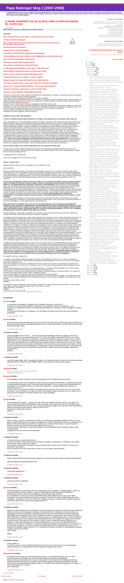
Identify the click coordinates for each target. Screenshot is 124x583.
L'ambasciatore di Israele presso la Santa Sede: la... (104, 238)
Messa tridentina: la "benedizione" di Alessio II (102, 144)
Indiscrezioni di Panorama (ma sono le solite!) (102, 182)
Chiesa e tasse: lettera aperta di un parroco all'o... (104, 109)
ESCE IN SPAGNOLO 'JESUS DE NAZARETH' (103, 129)
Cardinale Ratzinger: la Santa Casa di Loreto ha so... (104, 202)
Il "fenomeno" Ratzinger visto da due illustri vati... (103, 207)
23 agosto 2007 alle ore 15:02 (15, 433)
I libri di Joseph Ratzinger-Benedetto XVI (111, 44)
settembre (93, 73)
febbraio (92, 274)
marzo (92, 272)
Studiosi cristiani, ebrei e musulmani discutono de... (104, 230)
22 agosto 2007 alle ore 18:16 (15, 316)
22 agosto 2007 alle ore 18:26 (15, 354)
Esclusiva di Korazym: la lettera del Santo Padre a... (104, 85)
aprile (91, 270)
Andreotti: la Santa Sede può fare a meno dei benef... (105, 239)
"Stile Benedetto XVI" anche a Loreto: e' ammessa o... (105, 200)
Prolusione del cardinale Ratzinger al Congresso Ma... (105, 223)
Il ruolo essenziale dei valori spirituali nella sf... (103, 185)
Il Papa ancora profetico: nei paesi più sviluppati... (103, 162)
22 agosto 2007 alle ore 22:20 (15, 373)
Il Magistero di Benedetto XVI (113, 26)
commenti (17, 291)
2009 (89, 62)
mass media (26, 291)
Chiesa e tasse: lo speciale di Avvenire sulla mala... (104, 107)
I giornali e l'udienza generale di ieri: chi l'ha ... (102, 241)
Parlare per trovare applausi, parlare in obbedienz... (104, 227)
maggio (92, 268)
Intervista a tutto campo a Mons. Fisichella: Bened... (104, 203)
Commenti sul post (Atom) (16, 580)
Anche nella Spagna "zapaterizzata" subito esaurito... (105, 105)
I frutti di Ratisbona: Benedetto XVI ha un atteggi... (104, 219)
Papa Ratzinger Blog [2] (116, 34)
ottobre (92, 71)
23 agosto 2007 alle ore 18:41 (15, 484)
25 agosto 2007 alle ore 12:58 (15, 550)
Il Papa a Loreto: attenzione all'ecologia (100, 191)
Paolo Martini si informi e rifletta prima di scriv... (103, 248)
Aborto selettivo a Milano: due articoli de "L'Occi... (103, 165)
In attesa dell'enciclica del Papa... (99, 245)
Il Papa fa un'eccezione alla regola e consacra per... (104, 111)
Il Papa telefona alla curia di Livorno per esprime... (104, 228)
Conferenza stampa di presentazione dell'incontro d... (105, 80)
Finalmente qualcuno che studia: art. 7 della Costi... (104, 151)
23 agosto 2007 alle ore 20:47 (15, 504)
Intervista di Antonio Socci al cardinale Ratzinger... (104, 247)
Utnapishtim (9, 553)
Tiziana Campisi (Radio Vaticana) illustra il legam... (104, 160)
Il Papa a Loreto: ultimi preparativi (99, 189)
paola (7, 319)
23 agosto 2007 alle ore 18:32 (15, 474)
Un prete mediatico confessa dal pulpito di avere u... (104, 194)
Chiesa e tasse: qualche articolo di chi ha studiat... (104, 138)
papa (31, 291)
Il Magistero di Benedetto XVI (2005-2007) (110, 28)
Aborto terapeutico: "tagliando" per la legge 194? (103, 113)
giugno (92, 267)
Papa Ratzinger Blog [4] (116, 31)
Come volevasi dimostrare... (97, 124)
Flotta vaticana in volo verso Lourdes (100, 169)
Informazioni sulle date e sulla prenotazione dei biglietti (106, 54)
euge (7, 399)
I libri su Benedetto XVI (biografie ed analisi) (110, 45)
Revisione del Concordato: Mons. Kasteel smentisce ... (105, 176)
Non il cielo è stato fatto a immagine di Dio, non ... (103, 133)
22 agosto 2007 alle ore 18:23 (15, 329)
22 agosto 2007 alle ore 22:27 (15, 396)
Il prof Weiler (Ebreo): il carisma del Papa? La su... (104, 234)
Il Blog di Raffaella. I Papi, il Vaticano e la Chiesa (108, 22)
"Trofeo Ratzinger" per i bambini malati (100, 243)
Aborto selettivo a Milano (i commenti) (100, 171)
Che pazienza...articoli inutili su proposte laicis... (103, 263)
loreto (21, 291)
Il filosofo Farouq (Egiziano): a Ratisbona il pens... (104, 209)
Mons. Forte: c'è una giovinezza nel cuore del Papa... (105, 78)
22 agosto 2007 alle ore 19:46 (15, 365)
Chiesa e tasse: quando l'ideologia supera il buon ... (104, 122)
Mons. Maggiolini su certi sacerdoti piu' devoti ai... (103, 167)
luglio (91, 265)
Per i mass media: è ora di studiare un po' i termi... (104, 136)
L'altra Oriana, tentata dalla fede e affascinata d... (103, 261)
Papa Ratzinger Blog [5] (116, 29)
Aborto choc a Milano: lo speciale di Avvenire (102, 163)
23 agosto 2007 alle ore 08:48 (15, 414)
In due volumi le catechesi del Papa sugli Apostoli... (104, 198)
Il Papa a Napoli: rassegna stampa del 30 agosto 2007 (105, 102)
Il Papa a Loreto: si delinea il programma (101, 259)
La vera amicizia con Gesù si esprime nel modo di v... (105, 193)
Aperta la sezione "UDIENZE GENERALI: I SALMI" (104, 211)
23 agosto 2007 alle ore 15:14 (15, 452)
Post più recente (6, 576)
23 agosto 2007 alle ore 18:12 (15, 465)
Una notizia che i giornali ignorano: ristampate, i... (103, 98)
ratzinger (35, 291)
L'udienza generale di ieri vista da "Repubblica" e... (104, 116)
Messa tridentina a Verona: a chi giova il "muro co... (104, 196)
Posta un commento (8, 573)
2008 (89, 64)
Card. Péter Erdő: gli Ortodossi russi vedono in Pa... (104, 221)
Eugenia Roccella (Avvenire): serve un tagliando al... (104, 134)
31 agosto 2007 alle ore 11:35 (15, 570)
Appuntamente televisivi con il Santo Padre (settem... (104, 180)
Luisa (7, 301)
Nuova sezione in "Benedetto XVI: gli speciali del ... (104, 232)
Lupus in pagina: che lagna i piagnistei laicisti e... (103, 89)
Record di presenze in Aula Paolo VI (100, 258)
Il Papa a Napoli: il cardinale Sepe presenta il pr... (103, 127)
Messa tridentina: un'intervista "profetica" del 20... (103, 205)
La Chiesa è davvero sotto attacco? (99, 254)
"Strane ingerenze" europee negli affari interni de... (104, 156)
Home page (41, 576)
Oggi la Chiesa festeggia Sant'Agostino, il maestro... (104, 174)
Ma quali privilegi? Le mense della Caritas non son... (104, 149)
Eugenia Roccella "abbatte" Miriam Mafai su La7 (103, 96)
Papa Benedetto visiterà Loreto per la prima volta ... (104, 225)
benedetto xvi (11, 291)
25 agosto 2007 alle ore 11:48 (15, 537)
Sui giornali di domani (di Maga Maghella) (101, 125)
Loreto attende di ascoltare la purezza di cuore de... (104, 100)
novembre (93, 69)
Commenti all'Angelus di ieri (97, 178)
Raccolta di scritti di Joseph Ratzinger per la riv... (103, 236)
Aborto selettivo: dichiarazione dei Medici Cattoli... (104, 154)
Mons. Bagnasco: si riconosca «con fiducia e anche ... (105, 94)
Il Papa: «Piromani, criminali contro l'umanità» (102, 142)
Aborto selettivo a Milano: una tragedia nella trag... (104, 173)
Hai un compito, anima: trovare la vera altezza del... (104, 256)
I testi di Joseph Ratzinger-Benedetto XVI (110, 35)
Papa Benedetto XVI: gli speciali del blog (111, 36)
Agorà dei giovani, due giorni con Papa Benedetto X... (105, 76)
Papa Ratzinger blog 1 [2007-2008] (35, 8)
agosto (92, 75)
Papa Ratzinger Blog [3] (116, 32)
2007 (89, 65)
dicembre (92, 67)
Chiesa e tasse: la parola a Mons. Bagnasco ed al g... (105, 131)
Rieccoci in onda (94, 250)
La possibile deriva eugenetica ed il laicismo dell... (104, 91)
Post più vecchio (77, 576)
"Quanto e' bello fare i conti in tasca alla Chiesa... (103, 152)
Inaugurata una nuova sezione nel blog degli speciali (104, 158)
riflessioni (40, 291)
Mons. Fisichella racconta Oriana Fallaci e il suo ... (104, 252)
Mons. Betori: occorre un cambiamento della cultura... (105, 114)
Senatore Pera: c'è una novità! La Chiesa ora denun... (105, 120)
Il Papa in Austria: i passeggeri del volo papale (102, 187)
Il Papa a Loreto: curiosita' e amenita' (100, 87)
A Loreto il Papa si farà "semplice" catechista (102, 93)
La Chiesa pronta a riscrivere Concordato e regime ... (105, 183)
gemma (7, 368)
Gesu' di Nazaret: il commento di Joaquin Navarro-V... (105, 104)
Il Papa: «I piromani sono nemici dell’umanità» (102, 118)
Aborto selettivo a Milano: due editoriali (100, 140)
